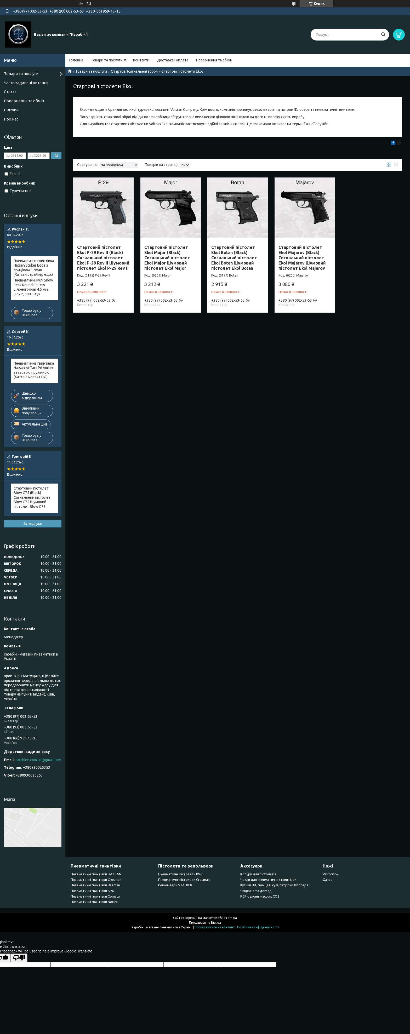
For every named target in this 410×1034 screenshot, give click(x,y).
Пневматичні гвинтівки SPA (92, 891)
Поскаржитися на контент (215, 927)
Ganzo (328, 879)
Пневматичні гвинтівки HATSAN (96, 874)
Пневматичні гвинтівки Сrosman (96, 879)
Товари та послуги (107, 60)
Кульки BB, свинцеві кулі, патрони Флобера (274, 885)
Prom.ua (230, 918)
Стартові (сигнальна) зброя (134, 71)
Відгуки (11, 110)
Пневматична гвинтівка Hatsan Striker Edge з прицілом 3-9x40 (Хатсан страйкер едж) (34, 268)
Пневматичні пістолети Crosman (184, 879)
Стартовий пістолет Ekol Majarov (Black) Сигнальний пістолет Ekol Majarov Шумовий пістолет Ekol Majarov (302, 258)
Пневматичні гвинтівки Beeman (95, 885)
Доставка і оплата (172, 60)
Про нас (11, 119)
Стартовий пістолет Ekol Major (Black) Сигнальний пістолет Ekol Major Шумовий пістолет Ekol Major (167, 258)
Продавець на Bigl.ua (205, 922)
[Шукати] (383, 35)
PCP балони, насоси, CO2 (259, 896)
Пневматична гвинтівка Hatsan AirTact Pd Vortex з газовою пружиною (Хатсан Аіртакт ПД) (34, 370)
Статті (10, 91)
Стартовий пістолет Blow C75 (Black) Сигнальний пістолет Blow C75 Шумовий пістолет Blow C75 (32, 497)
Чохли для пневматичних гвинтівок (268, 879)
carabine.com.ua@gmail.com (38, 760)
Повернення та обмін (214, 60)
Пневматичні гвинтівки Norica (94, 902)
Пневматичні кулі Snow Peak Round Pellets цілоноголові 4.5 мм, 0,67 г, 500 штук (33, 287)
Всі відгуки (33, 523)
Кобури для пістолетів (258, 874)
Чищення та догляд (256, 891)
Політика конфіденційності (258, 927)
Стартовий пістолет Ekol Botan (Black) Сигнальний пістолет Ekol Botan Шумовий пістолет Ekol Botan (234, 258)
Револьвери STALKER (175, 885)
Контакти (141, 60)
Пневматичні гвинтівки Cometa (95, 896)
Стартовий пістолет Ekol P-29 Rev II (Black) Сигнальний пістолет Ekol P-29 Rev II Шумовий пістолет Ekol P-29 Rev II (103, 258)
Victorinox (331, 874)
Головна (76, 60)
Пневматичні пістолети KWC (180, 874)
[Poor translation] (19, 957)
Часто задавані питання (26, 83)
